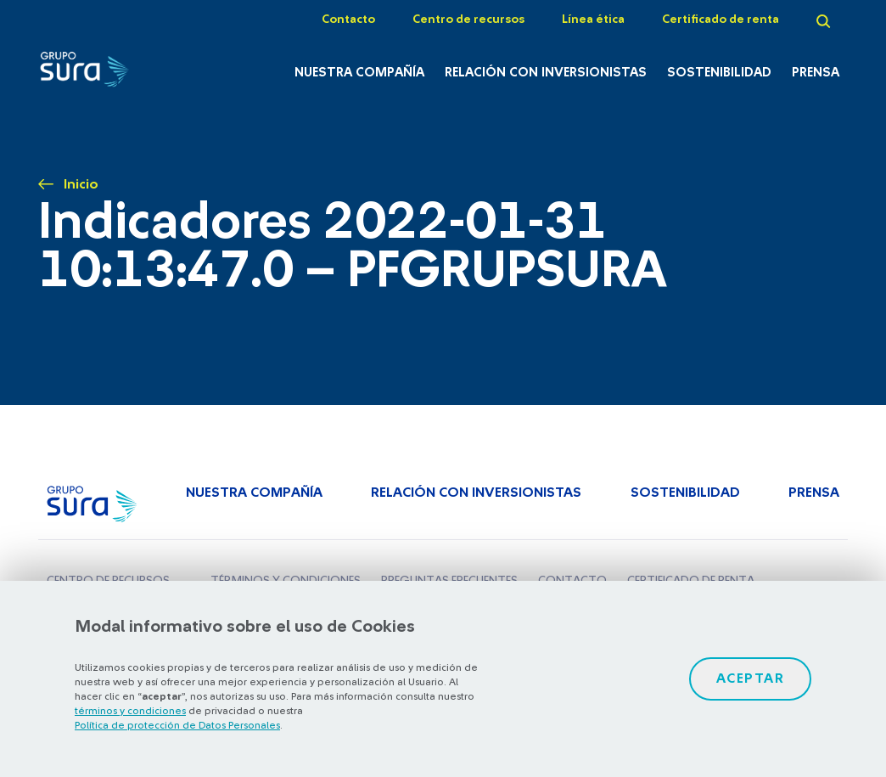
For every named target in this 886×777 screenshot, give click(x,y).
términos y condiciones (130, 711)
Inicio (81, 184)
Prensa (815, 72)
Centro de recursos (468, 19)
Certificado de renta (720, 19)
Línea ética (593, 19)
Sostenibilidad (719, 72)
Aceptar (750, 678)
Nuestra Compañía (359, 72)
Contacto (348, 19)
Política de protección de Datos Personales (177, 725)
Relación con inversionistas (546, 72)
